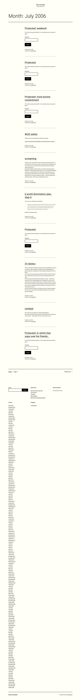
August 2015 (11, 471)
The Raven (33, 394)
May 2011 (10, 547)
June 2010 (10, 566)
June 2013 (10, 511)
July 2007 (10, 628)
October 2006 (11, 644)
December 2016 (11, 455)
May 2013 (10, 513)
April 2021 (10, 430)
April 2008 (10, 613)
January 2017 (11, 453)
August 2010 (11, 563)
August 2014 (11, 492)
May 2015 (10, 476)
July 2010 (10, 565)
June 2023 (10, 410)
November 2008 (11, 600)
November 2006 (11, 643)
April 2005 (10, 676)
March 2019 (10, 448)
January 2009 (11, 597)
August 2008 (11, 605)
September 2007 (11, 625)
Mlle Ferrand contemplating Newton (38, 397)
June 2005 (10, 673)
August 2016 (11, 462)
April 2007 (10, 634)
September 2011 (11, 540)
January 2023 (11, 416)
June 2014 (10, 496)
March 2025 (10, 405)
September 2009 (11, 582)
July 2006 (10, 650)
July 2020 (10, 444)
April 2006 (10, 655)
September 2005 (11, 667)
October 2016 (11, 458)
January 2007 (11, 639)
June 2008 (10, 609)
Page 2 (15, 371)
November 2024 (11, 407)
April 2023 (10, 412)
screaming (30, 158)
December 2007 (11, 620)
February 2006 (11, 659)
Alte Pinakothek (34, 396)
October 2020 (11, 441)
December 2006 (11, 641)
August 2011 (11, 542)
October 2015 (11, 469)
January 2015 (11, 483)
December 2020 (11, 437)
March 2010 (10, 572)
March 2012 (10, 529)
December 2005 (11, 662)
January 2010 (11, 575)
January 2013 (11, 519)
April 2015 (10, 478)
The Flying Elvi (34, 392)
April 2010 (10, 570)
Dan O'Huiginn (40, 4)
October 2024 (11, 409)
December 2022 (11, 418)
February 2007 (11, 637)
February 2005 (11, 680)
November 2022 (11, 419)
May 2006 (10, 653)
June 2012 (10, 524)
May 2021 (10, 428)
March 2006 (10, 657)
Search (9, 387)
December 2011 (11, 535)
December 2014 (11, 485)
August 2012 (11, 520)
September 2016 (11, 460)
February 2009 (11, 595)
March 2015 (10, 480)
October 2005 (11, 666)
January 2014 (11, 503)
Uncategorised (33, 50)
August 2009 (11, 584)
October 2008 (11, 602)
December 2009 (11, 577)
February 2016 (11, 467)
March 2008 (10, 614)
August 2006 (11, 648)
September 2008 (11, 604)
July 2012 (10, 522)
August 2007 (11, 627)
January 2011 (11, 554)
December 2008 (11, 598)
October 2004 (11, 687)
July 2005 (10, 671)
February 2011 (11, 552)
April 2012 (10, 527)
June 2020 (10, 446)
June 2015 (10, 474)
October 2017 (11, 449)
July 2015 (10, 472)
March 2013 (10, 517)
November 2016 (11, 457)
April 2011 (10, 549)
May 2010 (10, 568)
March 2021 (10, 432)
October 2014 (11, 488)
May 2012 (10, 526)
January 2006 (11, 660)
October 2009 (11, 581)
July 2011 (10, 543)
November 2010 (11, 558)
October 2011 (11, 538)
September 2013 (11, 506)
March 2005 (10, 678)
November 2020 (11, 439)
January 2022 (11, 425)
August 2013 (11, 508)
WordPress (70, 694)
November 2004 (11, 685)
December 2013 (11, 504)
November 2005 (11, 664)
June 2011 (10, 545)
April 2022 (10, 423)
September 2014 (11, 490)
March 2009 (10, 593)
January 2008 (11, 618)
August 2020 (11, 442)
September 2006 (11, 646)
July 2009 (10, 586)
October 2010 (11, 559)
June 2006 (10, 652)
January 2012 (11, 533)
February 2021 (11, 433)
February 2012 (11, 531)
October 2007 (11, 623)
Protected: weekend (35, 28)
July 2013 (10, 510)
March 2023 (10, 414)
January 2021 (11, 435)
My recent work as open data (37, 390)
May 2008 (10, 611)
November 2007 (11, 621)
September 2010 (11, 561)
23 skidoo (30, 263)
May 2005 (10, 675)
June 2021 (10, 426)
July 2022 (10, 421)
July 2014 (10, 494)
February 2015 (11, 481)
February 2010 (11, 574)
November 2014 (11, 487)
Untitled (29, 308)
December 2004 (11, 683)
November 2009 (11, 579)
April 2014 (10, 499)
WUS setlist (31, 134)
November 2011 (11, 536)
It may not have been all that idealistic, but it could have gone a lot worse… (40, 141)
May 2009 (10, 589)
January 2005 (11, 682)
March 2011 (10, 550)
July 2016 (10, 464)
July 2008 (10, 607)
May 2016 (10, 465)
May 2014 (10, 497)
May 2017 (10, 451)
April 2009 (10, 591)
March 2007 (10, 636)
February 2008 (11, 616)
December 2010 (11, 556)
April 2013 (10, 515)
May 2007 (10, 632)
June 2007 (10, 630)
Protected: (30, 62)
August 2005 (11, 669)
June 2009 (10, 588)
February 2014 (11, 501)
